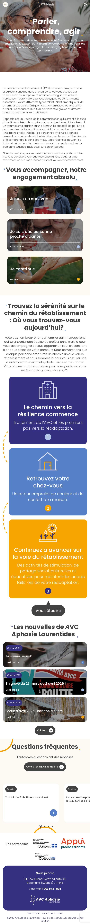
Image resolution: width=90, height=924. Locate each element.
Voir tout (42, 730)
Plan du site (33, 913)
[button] (40, 826)
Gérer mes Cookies (52, 913)
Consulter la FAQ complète (42, 766)
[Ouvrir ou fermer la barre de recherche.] (85, 5)
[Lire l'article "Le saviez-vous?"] (45, 654)
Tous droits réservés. (52, 917)
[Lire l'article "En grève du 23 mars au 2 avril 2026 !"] (45, 682)
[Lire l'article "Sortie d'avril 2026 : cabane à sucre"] (45, 709)
